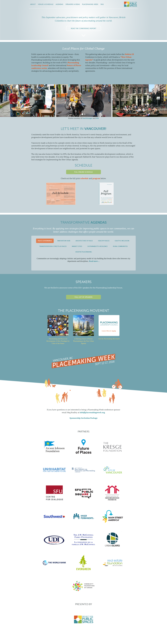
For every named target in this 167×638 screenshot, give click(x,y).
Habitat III (129, 54)
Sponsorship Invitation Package (84, 418)
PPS (97, 118)
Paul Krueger (87, 118)
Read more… (94, 261)
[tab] (45, 241)
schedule (84, 178)
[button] (82, 114)
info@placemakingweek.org (92, 412)
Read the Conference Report (83, 28)
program (96, 178)
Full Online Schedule (83, 172)
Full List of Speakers (83, 297)
